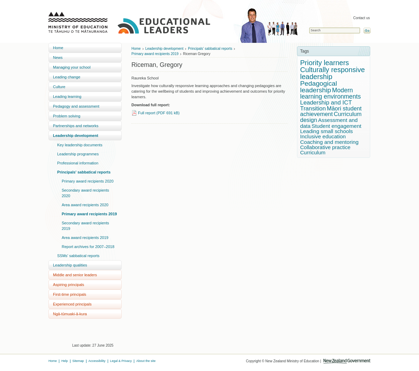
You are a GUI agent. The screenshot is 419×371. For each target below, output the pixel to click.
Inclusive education (323, 136)
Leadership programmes (78, 154)
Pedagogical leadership (318, 87)
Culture (59, 87)
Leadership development (75, 135)
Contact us (361, 18)
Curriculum (313, 152)
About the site (145, 361)
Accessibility (97, 361)
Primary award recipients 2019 (89, 214)
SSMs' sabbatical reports (78, 256)
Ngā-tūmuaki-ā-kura (70, 314)
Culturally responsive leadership (332, 73)
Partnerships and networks (75, 126)
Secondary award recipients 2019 (85, 226)
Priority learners (324, 63)
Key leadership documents (79, 145)
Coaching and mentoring (329, 142)
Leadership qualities (70, 265)
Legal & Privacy (121, 361)
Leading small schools (326, 131)
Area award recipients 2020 (85, 205)
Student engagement (336, 126)
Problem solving (66, 116)
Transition (313, 108)
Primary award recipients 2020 (88, 181)
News (58, 57)
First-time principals (69, 294)
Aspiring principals (68, 285)
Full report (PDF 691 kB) (159, 113)
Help (64, 361)
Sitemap (78, 361)
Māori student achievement (330, 111)
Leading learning (67, 96)
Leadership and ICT (326, 102)
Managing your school (72, 67)
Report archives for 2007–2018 (88, 247)
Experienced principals (72, 304)
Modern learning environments (330, 93)
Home (58, 48)
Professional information (77, 163)
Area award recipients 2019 (85, 237)
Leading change (66, 77)
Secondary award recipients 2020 (85, 193)
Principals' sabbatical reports (84, 172)
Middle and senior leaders (75, 275)
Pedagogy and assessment (76, 106)
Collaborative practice (325, 147)
